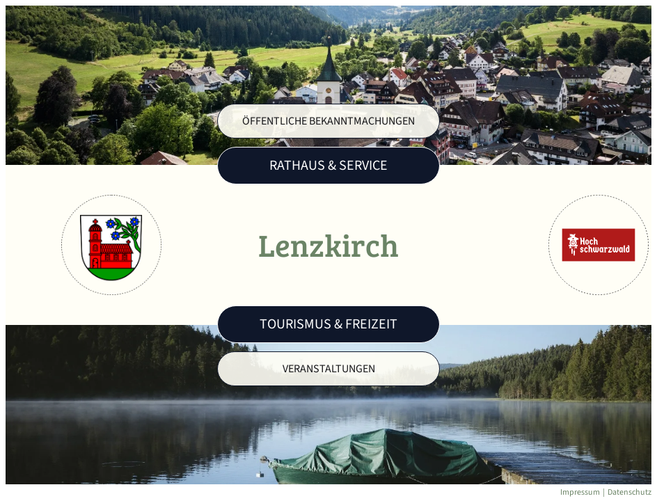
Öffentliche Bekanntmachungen (328, 121)
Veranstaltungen (329, 368)
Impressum (580, 492)
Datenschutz (629, 492)
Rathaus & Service (328, 165)
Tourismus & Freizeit (328, 324)
